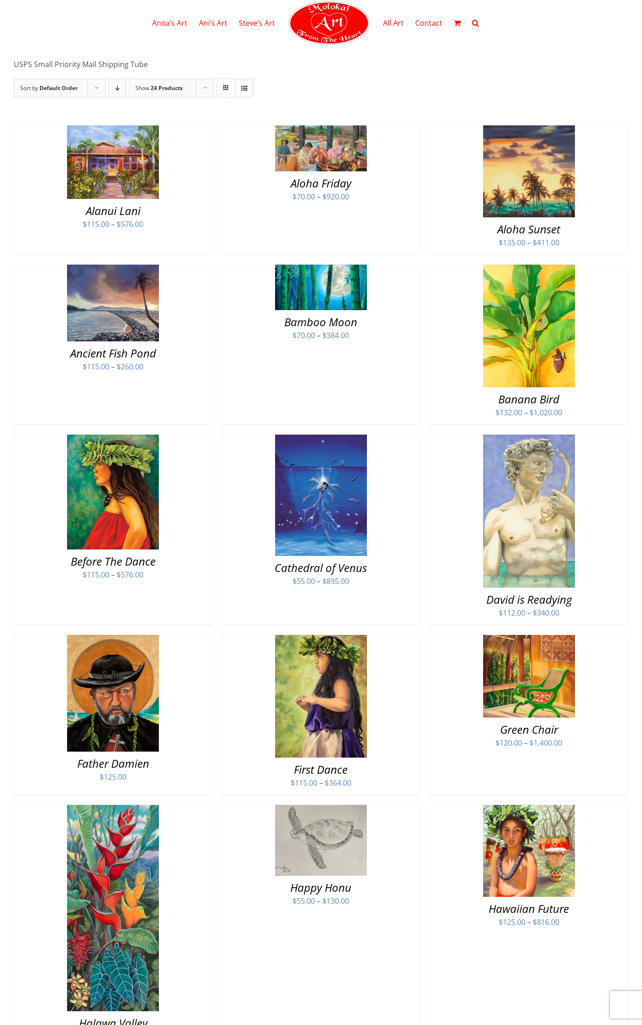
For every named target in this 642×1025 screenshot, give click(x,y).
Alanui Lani (113, 210)
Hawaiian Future (529, 908)
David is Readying (529, 599)
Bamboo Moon (320, 321)
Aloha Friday (321, 183)
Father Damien (113, 763)
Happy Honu (320, 887)
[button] (475, 23)
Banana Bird (528, 399)
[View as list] (244, 88)
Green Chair (529, 729)
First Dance (321, 769)
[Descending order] (117, 88)
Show (159, 88)
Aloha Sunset (528, 229)
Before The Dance (113, 561)
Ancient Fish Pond (113, 353)
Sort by (49, 88)
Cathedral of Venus (321, 567)
